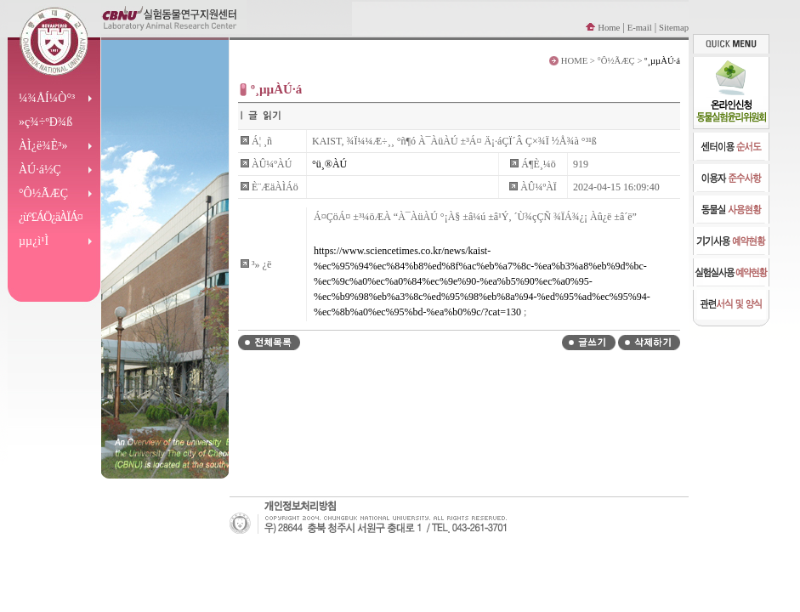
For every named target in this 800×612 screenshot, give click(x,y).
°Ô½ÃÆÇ (616, 60)
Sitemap (674, 27)
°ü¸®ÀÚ (329, 164)
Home (609, 27)
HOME (574, 60)
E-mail (639, 27)
